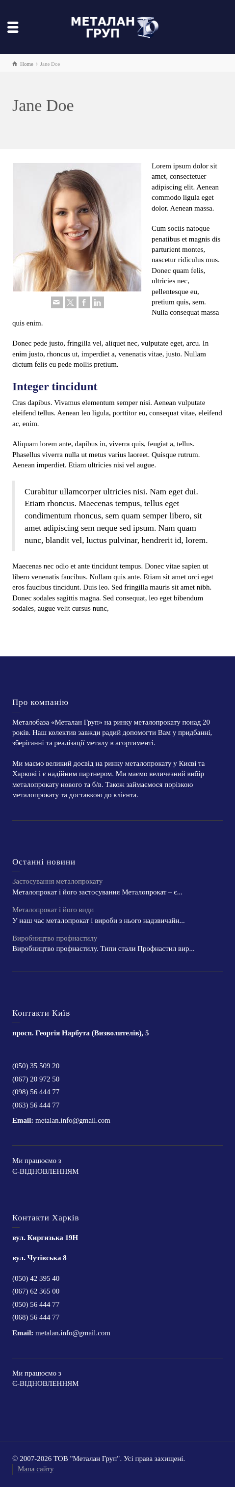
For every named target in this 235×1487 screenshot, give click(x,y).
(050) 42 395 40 (35, 1278)
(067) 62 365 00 (35, 1291)
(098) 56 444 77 (35, 1092)
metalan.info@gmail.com (72, 1120)
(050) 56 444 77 (35, 1304)
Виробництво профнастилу (54, 938)
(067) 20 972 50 (35, 1079)
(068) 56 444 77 (35, 1317)
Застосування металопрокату (57, 881)
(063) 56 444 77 (35, 1105)
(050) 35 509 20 (35, 1066)
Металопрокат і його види (53, 910)
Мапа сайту (36, 1469)
